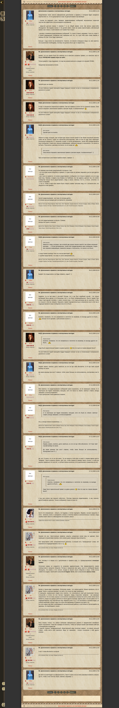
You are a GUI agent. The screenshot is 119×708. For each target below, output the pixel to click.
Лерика (31, 302)
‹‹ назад (50, 6)
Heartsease (30, 176)
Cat (30, 519)
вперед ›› (72, 6)
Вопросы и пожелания (50, 1)
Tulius (30, 61)
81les (30, 395)
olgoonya (30, 226)
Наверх (30, 46)
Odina (30, 21)
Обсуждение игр (37, 1)
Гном (30, 204)
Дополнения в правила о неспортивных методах (72, 1)
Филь (30, 90)
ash (30, 542)
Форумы (29, 1)
